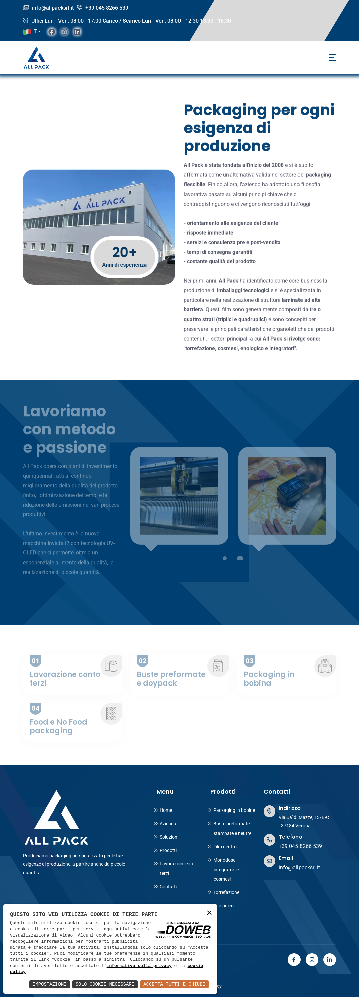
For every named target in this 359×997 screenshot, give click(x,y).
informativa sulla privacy (139, 966)
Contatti (165, 886)
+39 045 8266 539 (102, 8)
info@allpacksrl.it (48, 8)
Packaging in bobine (231, 810)
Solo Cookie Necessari (105, 984)
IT (30, 31)
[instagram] (64, 31)
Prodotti (165, 850)
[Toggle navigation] (332, 57)
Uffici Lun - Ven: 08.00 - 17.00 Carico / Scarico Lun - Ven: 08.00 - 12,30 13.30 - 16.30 (127, 21)
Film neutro (222, 846)
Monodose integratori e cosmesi (223, 869)
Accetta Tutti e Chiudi (174, 984)
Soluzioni (165, 837)
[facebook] (51, 31)
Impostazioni (50, 984)
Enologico (220, 905)
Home (162, 810)
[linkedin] (77, 31)
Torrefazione (223, 892)
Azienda (164, 823)
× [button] (209, 913)
